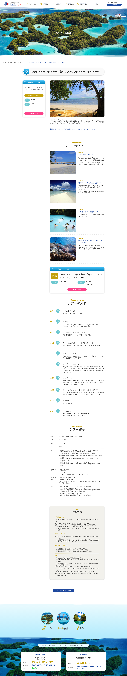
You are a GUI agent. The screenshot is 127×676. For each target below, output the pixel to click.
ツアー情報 (13, 62)
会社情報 (43, 645)
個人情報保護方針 (74, 645)
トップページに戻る (63, 590)
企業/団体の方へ (62, 645)
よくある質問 (52, 645)
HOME (4, 62)
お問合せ (83, 645)
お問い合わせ (114, 4)
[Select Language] (120, 16)
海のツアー (22, 62)
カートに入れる (33, 113)
